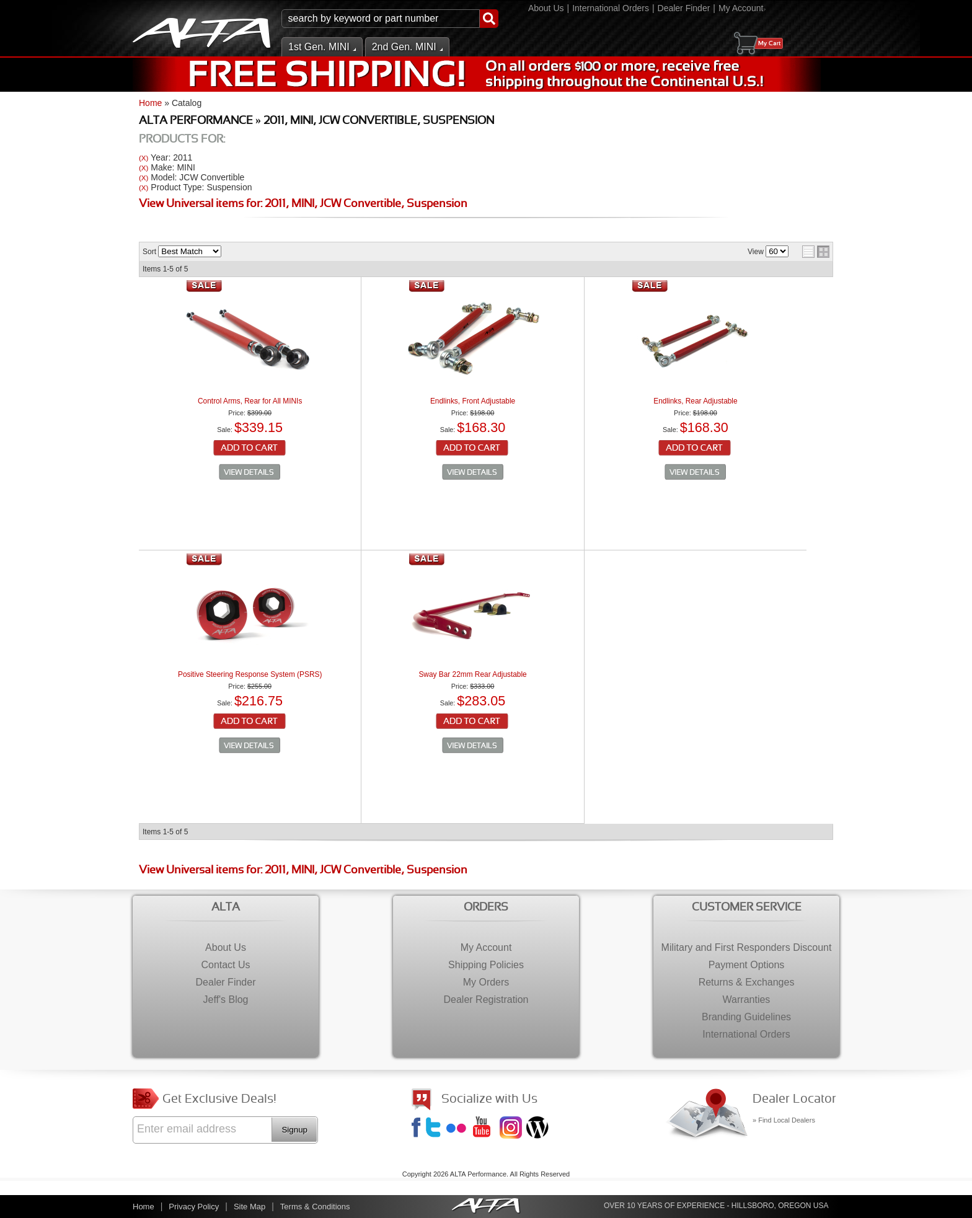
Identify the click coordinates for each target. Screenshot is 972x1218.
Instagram (512, 1128)
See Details (250, 472)
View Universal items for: (303, 204)
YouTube (485, 1128)
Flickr (458, 1128)
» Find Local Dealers (784, 1120)
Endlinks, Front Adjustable (472, 401)
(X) (143, 158)
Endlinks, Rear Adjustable (695, 401)
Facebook (418, 1128)
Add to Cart (250, 448)
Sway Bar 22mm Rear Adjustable (472, 674)
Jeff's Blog (538, 1128)
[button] (389, 18)
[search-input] (380, 18)
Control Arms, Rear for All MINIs (250, 401)
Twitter (435, 1128)
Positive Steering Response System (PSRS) (250, 674)
